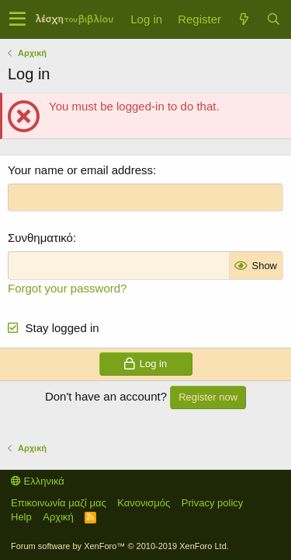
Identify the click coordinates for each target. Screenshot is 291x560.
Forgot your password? (67, 288)
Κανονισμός (143, 503)
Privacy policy (212, 503)
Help (21, 517)
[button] (17, 19)
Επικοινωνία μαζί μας (58, 503)
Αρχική (58, 517)
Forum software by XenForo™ (120, 546)
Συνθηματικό (40, 237)
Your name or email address (80, 170)
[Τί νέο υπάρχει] (243, 19)
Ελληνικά (37, 481)
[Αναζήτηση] (273, 19)
